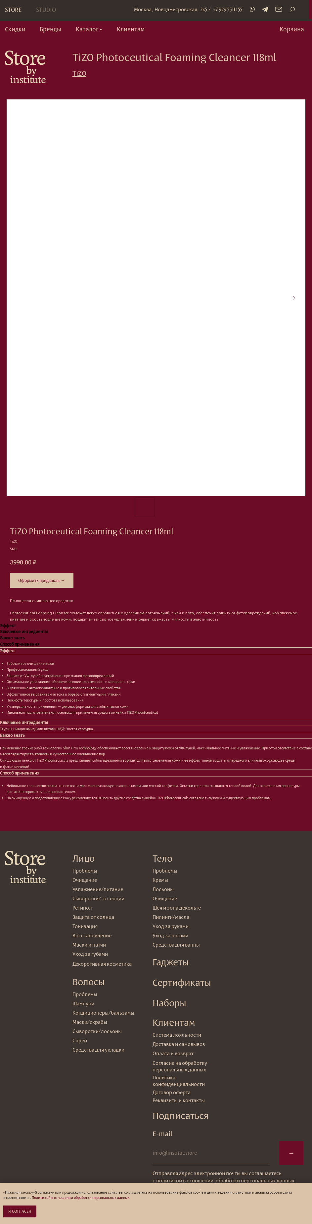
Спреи (79, 1040)
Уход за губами (90, 954)
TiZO (79, 73)
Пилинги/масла (171, 917)
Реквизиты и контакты (179, 1100)
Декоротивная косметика (102, 964)
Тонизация (85, 926)
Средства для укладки (98, 1050)
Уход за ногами (170, 935)
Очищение (165, 898)
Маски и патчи (89, 945)
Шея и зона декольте (177, 908)
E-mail (162, 1133)
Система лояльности (177, 1035)
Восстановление (91, 935)
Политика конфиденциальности (179, 1081)
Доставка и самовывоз (179, 1044)
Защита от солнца (93, 917)
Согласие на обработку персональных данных (180, 1066)
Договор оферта (172, 1092)
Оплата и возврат (173, 1053)
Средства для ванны (176, 945)
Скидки (15, 29)
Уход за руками (171, 926)
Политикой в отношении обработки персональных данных (81, 1197)
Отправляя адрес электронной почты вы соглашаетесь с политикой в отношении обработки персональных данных (223, 1177)
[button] (89, 29)
